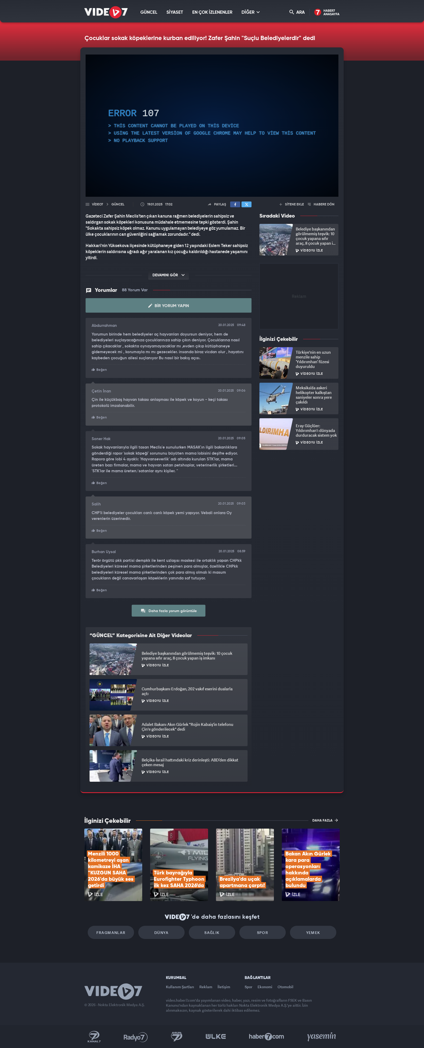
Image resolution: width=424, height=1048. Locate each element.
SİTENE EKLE (291, 204)
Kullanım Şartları (180, 986)
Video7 (97, 204)
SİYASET (174, 12)
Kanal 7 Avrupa (177, 1036)
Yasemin (322, 1036)
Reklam (205, 986)
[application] (212, 126)
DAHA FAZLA (325, 820)
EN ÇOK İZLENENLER (212, 12)
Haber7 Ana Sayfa (327, 12)
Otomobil (285, 986)
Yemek (313, 932)
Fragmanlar (111, 932)
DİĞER (250, 12)
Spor (262, 932)
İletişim (224, 986)
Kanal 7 (94, 1036)
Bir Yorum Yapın (168, 305)
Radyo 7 (136, 1036)
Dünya (161, 932)
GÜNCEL (148, 12)
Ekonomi (265, 986)
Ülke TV (216, 1036)
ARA (297, 12)
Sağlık (211, 932)
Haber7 (266, 1036)
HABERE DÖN (321, 204)
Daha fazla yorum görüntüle (169, 610)
